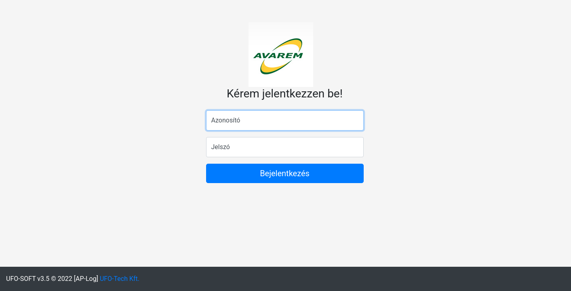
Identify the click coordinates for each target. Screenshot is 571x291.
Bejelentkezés (285, 173)
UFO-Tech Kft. (119, 279)
